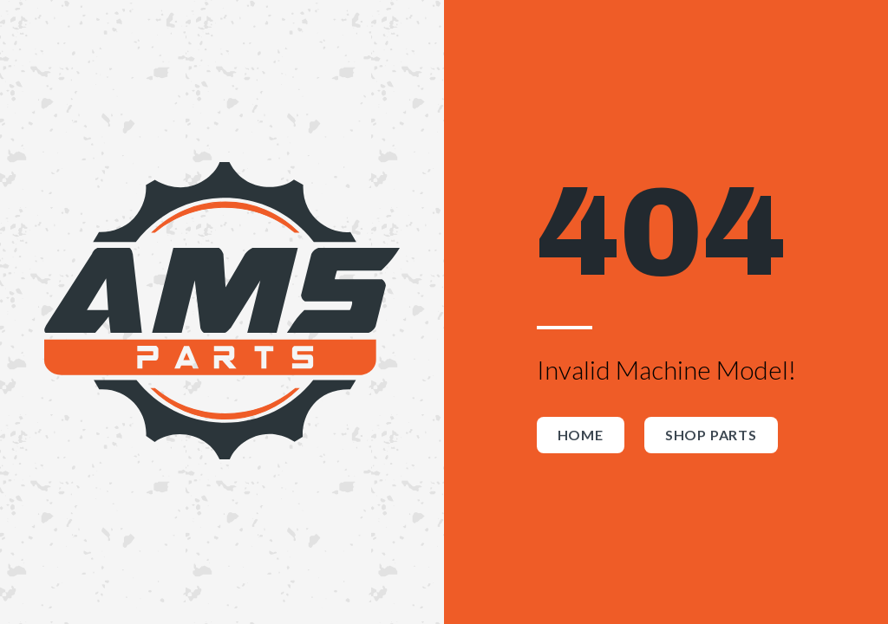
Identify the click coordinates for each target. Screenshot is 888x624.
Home (581, 434)
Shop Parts (711, 434)
